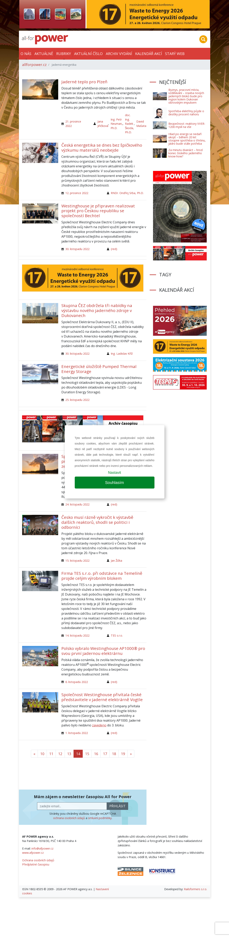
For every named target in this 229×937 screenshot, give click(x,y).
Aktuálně (43, 53)
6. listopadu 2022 (76, 682)
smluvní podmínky (100, 818)
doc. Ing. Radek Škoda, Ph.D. (129, 123)
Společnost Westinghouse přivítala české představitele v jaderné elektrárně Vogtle (102, 697)
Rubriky (63, 53)
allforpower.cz (34, 64)
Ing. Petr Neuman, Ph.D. (117, 124)
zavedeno (99, 725)
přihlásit (117, 806)
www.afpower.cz (33, 853)
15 (87, 753)
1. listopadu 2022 (76, 733)
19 (123, 753)
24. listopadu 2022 (77, 504)
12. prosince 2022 (76, 193)
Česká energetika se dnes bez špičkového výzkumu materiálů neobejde (101, 147)
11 (51, 753)
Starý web (175, 53)
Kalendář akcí (148, 53)
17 (105, 753)
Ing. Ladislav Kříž (122, 353)
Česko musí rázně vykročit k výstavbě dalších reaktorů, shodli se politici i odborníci (97, 522)
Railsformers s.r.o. (195, 889)
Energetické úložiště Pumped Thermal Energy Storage (99, 369)
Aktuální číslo (88, 53)
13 (69, 753)
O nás (26, 53)
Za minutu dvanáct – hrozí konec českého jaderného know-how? (185, 153)
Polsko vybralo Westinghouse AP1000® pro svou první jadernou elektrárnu (103, 651)
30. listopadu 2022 (77, 249)
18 (114, 753)
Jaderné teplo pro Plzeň (84, 81)
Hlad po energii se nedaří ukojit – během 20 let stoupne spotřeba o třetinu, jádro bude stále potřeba (187, 138)
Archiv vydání (119, 53)
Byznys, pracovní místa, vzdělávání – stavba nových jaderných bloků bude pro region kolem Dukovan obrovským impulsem (186, 96)
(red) (114, 249)
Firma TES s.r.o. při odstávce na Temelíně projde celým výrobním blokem (101, 575)
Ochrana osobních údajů (38, 860)
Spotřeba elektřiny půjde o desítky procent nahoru (186, 112)
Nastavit (114, 473)
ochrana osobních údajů (69, 818)
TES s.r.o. (117, 635)
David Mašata (141, 124)
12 (60, 753)
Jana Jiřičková (102, 124)
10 (42, 753)
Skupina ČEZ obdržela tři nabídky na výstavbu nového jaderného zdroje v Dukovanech (96, 310)
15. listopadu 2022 (77, 560)
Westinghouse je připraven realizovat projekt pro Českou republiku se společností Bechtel (98, 211)
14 (78, 753)
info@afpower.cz (42, 848)
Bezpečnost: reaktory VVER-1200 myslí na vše (186, 125)
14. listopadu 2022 (77, 635)
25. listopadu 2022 (77, 400)
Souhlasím (114, 482)
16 (96, 753)
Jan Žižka (116, 560)
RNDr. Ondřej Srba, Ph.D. (127, 193)
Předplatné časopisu (35, 864)
